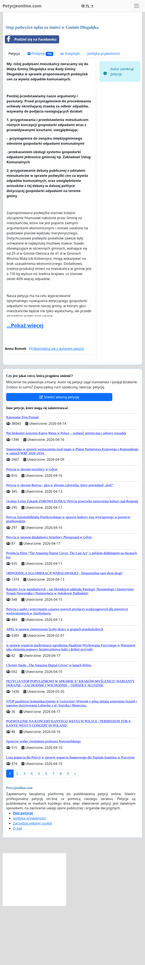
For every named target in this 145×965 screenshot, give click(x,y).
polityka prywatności (103, 112)
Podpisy (40, 112)
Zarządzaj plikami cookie (32, 882)
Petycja (14, 112)
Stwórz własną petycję (59, 456)
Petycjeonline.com (22, 6)
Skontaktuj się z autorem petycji (56, 408)
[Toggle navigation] (136, 6)
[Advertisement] (72, 48)
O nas (17, 887)
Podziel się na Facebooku (30, 98)
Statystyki (70, 112)
